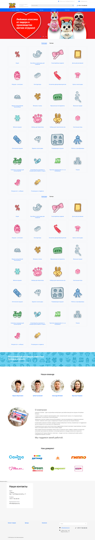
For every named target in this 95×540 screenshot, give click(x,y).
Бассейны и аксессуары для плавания (37, 63)
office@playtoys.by (83, 1)
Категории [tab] (44, 43)
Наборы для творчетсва (37, 127)
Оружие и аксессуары (37, 148)
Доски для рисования (77, 63)
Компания (44, 523)
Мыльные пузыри (77, 105)
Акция (17, 63)
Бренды (27, 523)
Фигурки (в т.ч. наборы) (17, 191)
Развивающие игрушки (58, 148)
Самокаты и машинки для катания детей (17, 170)
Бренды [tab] (52, 43)
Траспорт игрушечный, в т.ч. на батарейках (58, 170)
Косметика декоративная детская (57, 84)
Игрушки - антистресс (17, 84)
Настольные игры (77, 127)
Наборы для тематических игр (57, 127)
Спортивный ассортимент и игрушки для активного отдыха (37, 170)
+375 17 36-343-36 (82, 5)
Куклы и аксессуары (78, 84)
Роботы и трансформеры (77, 148)
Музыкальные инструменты (57, 105)
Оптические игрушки (17, 148)
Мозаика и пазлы (37, 105)
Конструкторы (37, 84)
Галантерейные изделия (57, 63)
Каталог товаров (12, 523)
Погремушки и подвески (37, 191)
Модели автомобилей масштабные (17, 106)
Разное (78, 169)
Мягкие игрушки (17, 127)
